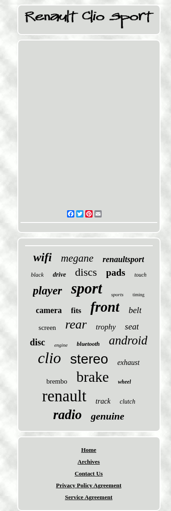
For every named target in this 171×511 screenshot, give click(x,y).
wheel (124, 382)
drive (59, 274)
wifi (42, 257)
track (103, 401)
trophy (106, 327)
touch (141, 275)
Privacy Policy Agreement (88, 485)
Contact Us (89, 473)
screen (47, 327)
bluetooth (88, 343)
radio (67, 414)
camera (49, 310)
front (104, 307)
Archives (89, 461)
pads (115, 272)
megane (77, 258)
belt (135, 310)
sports (117, 294)
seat (132, 326)
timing (139, 294)
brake (93, 377)
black (37, 274)
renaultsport (123, 259)
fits (76, 310)
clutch (127, 401)
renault (64, 396)
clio (49, 357)
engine (60, 345)
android (128, 340)
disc (37, 342)
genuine (107, 416)
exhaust (128, 362)
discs (86, 272)
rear (76, 324)
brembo (57, 381)
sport (86, 288)
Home (88, 449)
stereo (89, 358)
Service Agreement (88, 497)
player (47, 290)
